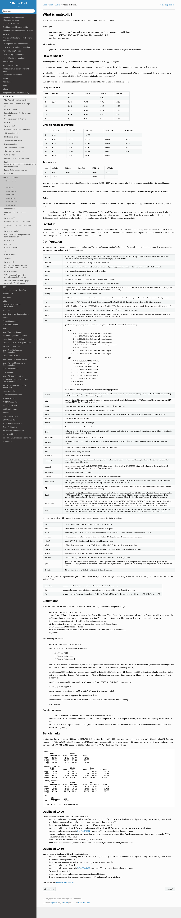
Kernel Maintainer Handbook (14, 58)
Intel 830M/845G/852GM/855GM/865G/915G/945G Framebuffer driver (20, 164)
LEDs (5, 301)
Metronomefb (9, 209)
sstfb (6, 251)
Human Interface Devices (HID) (15, 290)
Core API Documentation (12, 75)
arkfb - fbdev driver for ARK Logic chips (17, 105)
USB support (8, 372)
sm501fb (7, 244)
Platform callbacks (11, 137)
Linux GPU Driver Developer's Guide (17, 343)
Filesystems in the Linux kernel (15, 359)
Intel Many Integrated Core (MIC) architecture (15, 386)
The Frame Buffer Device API (15, 100)
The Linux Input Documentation (15, 336)
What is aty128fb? (11, 109)
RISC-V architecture (10, 416)
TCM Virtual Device (10, 325)
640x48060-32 (83, 842)
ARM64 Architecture (10, 402)
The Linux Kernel (19, 3)
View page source (167, 5)
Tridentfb (7, 258)
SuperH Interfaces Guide (12, 395)
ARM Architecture (9, 398)
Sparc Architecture (10, 427)
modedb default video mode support (15, 213)
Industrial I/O (8, 294)
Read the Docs (84, 914)
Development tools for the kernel (15, 44)
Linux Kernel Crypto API (12, 356)
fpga (4, 287)
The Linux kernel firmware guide (15, 27)
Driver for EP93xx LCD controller (17, 130)
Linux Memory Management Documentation (13, 364)
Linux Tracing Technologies (13, 55)
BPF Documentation (10, 369)
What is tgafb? (9, 255)
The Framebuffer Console (14, 148)
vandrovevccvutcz (64, 894)
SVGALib (9, 188)
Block (5, 85)
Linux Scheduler (9, 391)
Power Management (10, 321)
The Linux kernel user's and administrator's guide (13, 19)
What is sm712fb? (11, 248)
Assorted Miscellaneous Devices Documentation (15, 381)
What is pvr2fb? (10, 218)
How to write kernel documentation (16, 47)
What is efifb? (9, 126)
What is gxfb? (9, 155)
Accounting (7, 82)
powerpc (6, 413)
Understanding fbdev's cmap (15, 119)
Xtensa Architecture (10, 434)
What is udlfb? (9, 262)
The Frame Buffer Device (14, 151)
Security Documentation (12, 346)
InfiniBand (7, 297)
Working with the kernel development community (17, 39)
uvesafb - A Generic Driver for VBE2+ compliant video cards (15, 267)
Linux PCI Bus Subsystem (13, 376)
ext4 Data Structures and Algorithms (17, 438)
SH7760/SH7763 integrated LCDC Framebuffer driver (17, 236)
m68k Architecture (10, 409)
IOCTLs (6, 34)
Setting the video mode (13, 140)
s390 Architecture (9, 420)
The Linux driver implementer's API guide (16, 70)
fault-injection (8, 62)
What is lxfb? (9, 174)
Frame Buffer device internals (15, 170)
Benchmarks (10, 198)
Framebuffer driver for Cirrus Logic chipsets (17, 114)
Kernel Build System (11, 24)
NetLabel (6, 310)
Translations (7, 441)
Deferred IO (8, 122)
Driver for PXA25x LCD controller (17, 222)
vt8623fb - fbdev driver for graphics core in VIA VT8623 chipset (17, 282)
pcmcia (5, 318)
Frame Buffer (7, 96)
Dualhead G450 (11, 205)
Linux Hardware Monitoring (13, 339)
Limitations (10, 195)
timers (5, 328)
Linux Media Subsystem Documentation (12, 306)
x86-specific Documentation (13, 431)
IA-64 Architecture (10, 405)
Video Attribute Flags (12, 133)
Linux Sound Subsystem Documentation (12, 351)
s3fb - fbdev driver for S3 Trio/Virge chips (17, 226)
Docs (45, 5)
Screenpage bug (10, 144)
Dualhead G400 (11, 202)
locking (5, 78)
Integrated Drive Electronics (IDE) (16, 93)
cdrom (5, 89)
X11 (7, 184)
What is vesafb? (10, 271)
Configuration (11, 191)
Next (170, 900)
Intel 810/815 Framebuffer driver (16, 158)
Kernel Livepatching (10, 65)
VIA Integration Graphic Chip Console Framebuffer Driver (15, 276)
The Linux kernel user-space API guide (18, 31)
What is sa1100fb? (11, 231)
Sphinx (54, 914)
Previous (49, 900)
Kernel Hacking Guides (12, 51)
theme (65, 914)
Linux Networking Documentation (15, 314)
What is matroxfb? (11, 177)
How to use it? (10, 181)
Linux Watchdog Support (12, 332)
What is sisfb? (9, 240)
